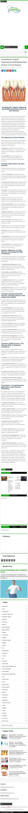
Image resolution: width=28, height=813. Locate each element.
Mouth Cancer (5, 687)
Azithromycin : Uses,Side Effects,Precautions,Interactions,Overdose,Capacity (17, 736)
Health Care (5, 663)
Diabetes (4, 642)
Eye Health (4, 653)
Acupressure (5, 611)
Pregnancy (5, 700)
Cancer (4, 632)
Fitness (4, 655)
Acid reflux (5, 606)
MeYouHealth (23, 807)
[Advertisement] (14, 29)
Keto (3, 676)
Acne (3, 609)
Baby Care (4, 622)
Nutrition (4, 689)
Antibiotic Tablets (6, 616)
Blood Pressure (6, 627)
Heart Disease (5, 671)
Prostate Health (6, 702)
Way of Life (4, 718)
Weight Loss (5, 721)
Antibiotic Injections (7, 614)
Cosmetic (4, 637)
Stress (3, 710)
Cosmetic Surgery (6, 640)
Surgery (4, 713)
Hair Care (4, 661)
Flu (3, 658)
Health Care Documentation (9, 666)
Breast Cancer (5, 629)
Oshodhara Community (10, 809)
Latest (3, 681)
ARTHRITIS (4, 619)
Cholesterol (5, 635)
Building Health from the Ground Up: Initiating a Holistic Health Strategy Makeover (17, 752)
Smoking (4, 708)
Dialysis (4, 645)
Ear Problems (5, 650)
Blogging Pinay (15, 807)
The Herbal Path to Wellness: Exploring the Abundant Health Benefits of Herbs (17, 773)
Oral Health (9, 469)
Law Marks (20, 809)
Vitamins (4, 715)
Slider (3, 705)
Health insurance (6, 668)
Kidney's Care (5, 679)
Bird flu (4, 624)
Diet (3, 648)
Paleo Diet (4, 697)
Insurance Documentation (8, 674)
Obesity (4, 692)
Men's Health (5, 684)
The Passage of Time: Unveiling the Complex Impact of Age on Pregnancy (17, 760)
